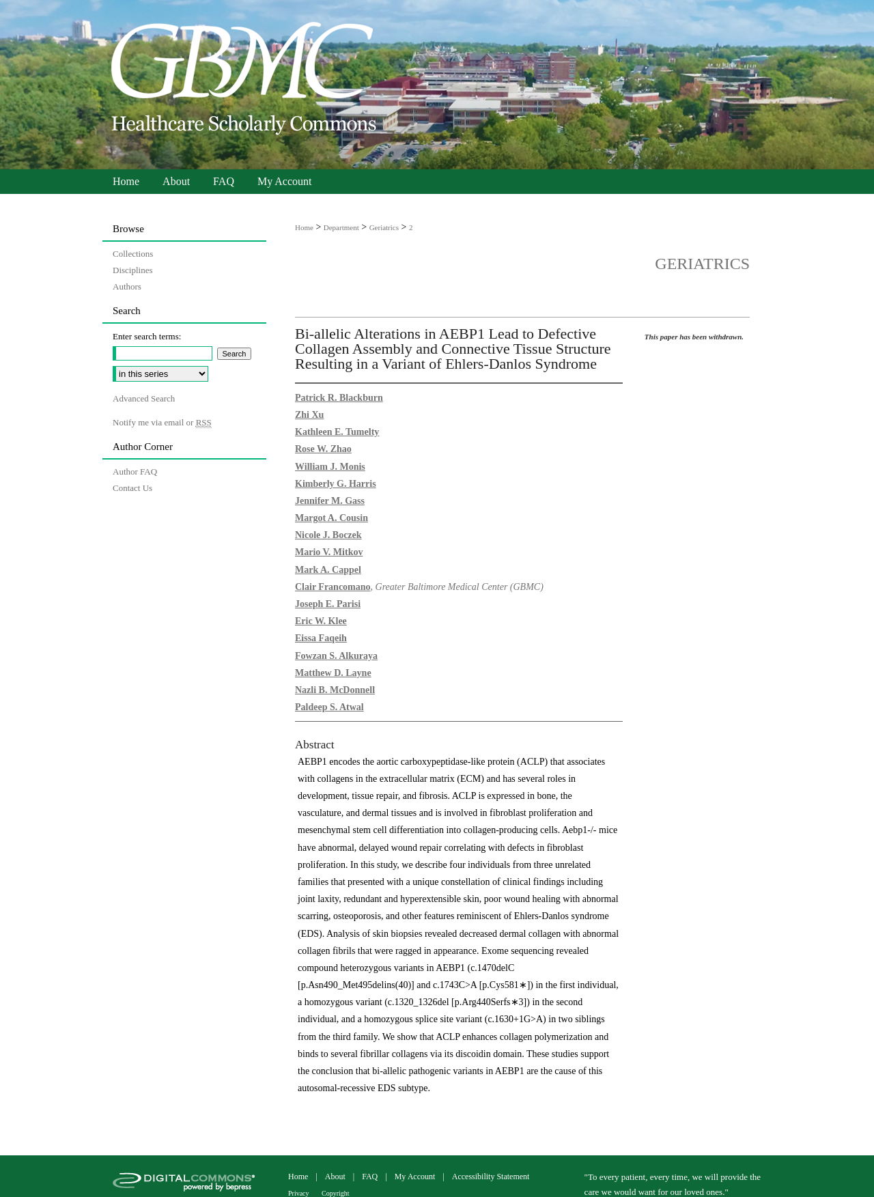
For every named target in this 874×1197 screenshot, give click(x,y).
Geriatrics (384, 227)
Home (304, 227)
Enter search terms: (147, 336)
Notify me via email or (162, 422)
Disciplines (133, 270)
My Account (416, 1176)
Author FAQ (135, 471)
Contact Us (132, 488)
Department (341, 227)
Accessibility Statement (491, 1176)
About (336, 1176)
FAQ (371, 1176)
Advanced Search (144, 398)
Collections (133, 254)
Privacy (299, 1193)
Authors (127, 286)
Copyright (336, 1193)
